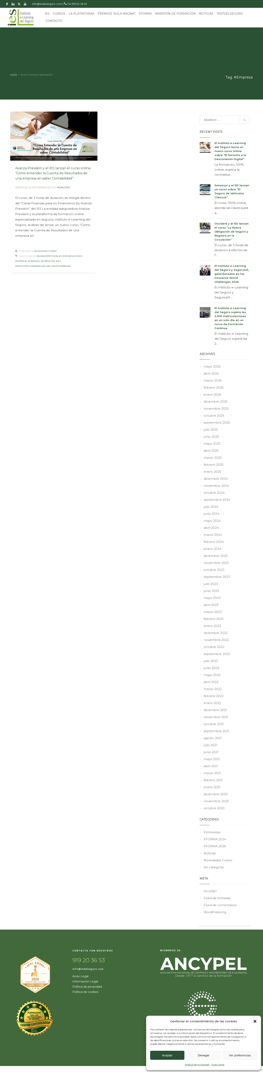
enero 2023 (212, 626)
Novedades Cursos (45, 251)
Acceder (210, 891)
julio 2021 (210, 745)
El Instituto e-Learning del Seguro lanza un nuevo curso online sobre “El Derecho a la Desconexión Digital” (230, 151)
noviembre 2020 (216, 801)
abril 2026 (211, 373)
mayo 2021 (212, 759)
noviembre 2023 (216, 563)
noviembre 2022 (216, 640)
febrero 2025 (214, 464)
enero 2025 (212, 472)
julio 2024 (211, 507)
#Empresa (21, 261)
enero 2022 (212, 703)
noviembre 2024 (216, 486)
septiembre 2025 (217, 422)
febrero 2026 (214, 387)
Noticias (210, 853)
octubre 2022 (214, 647)
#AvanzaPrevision (47, 256)
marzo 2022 (213, 689)
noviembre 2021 (216, 717)
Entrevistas (212, 832)
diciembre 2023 (216, 556)
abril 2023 (211, 605)
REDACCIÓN (63, 187)
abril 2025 (211, 450)
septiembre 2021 (216, 731)
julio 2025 (211, 429)
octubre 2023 (214, 570)
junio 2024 (211, 514)
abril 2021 (211, 766)
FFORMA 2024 (215, 839)
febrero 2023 (214, 619)
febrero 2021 (213, 780)
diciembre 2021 (215, 710)
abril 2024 (211, 528)
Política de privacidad (197, 1064)
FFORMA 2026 (215, 846)
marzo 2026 (213, 380)
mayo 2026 (212, 366)
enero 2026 (212, 394)
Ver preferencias (240, 1055)
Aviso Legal (217, 1064)
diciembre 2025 (216, 401)
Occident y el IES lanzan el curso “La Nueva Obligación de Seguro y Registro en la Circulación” (231, 231)
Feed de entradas (217, 898)
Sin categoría (214, 867)
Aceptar (167, 1055)
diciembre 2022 (216, 633)
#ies (58, 261)
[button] (255, 1021)
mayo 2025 (212, 443)
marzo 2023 (213, 612)
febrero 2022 (214, 696)
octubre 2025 (214, 415)
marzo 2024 (213, 535)
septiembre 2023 (217, 577)
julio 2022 (211, 661)
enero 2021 (212, 787)
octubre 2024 (214, 493)
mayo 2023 (212, 598)
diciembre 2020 (216, 794)
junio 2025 (211, 436)
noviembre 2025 (216, 408)
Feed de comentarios (220, 905)
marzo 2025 (213, 457)
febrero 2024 (214, 542)
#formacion (48, 261)
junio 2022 (211, 668)
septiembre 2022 (217, 654)
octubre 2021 (214, 724)
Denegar (203, 1055)
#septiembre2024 (61, 266)
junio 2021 (211, 752)
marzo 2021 (212, 773)
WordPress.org (215, 912)
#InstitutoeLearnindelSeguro (33, 266)
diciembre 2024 (216, 479)
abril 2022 (211, 682)
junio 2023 (211, 591)
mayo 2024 (212, 521)
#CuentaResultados (70, 256)
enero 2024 (212, 549)
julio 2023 (211, 584)
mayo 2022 (212, 675)
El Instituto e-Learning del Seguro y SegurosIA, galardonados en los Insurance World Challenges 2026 (231, 273)
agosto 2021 (213, 738)
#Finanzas (34, 261)
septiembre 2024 (217, 500)
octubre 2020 (214, 808)
